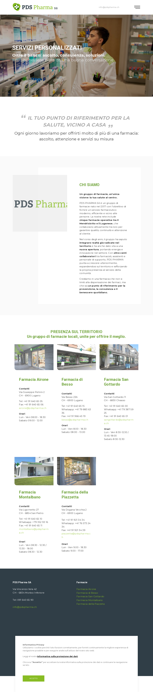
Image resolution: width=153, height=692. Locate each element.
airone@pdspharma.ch (32, 420)
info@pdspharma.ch (109, 7)
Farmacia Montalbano (89, 599)
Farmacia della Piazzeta (90, 603)
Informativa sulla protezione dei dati (57, 656)
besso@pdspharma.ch (75, 431)
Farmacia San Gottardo (90, 596)
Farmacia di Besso (87, 592)
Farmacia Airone (34, 391)
